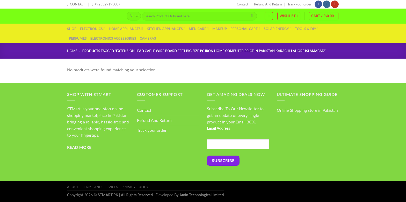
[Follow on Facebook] (318, 4)
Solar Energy (278, 28)
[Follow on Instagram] (326, 4)
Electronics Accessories (113, 38)
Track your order (299, 4)
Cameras (148, 38)
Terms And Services (100, 187)
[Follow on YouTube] (334, 4)
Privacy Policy (135, 187)
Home (72, 51)
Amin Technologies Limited (201, 195)
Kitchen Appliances (166, 28)
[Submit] (252, 16)
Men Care (199, 28)
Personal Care (245, 28)
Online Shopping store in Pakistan (307, 110)
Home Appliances (126, 28)
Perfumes (78, 38)
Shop (71, 29)
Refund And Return (268, 4)
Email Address (218, 128)
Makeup (219, 29)
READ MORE (79, 147)
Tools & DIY (306, 28)
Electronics (92, 28)
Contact (242, 4)
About (73, 187)
